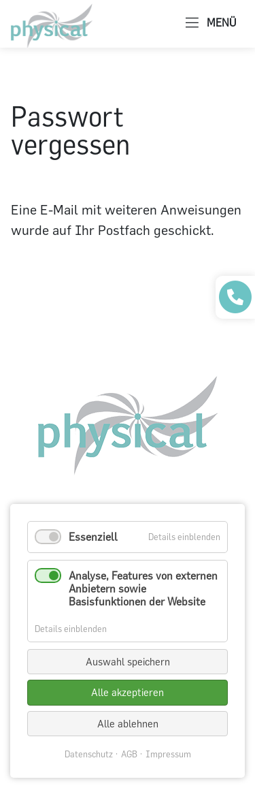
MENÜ (211, 23)
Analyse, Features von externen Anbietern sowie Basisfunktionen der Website (143, 588)
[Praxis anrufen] (235, 297)
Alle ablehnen (127, 723)
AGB (129, 754)
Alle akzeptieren (127, 692)
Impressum (168, 754)
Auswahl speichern (128, 661)
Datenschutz (89, 754)
